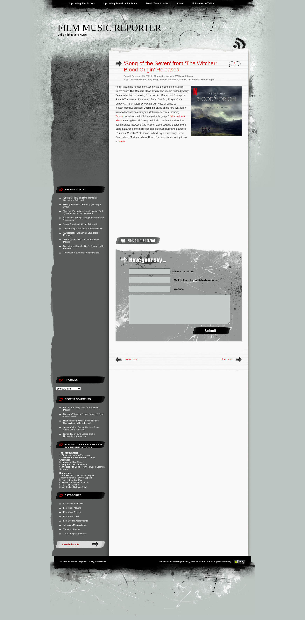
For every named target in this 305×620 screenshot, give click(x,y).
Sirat (64, 480)
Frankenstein (68, 475)
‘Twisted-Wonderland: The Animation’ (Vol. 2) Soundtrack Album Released (83, 212)
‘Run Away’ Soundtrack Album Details (81, 253)
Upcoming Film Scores (82, 3)
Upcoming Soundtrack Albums (120, 3)
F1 (63, 485)
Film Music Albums (72, 508)
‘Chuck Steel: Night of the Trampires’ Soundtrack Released (80, 199)
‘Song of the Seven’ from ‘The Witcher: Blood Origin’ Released (170, 66)
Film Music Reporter (109, 28)
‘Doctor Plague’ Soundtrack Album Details (83, 228)
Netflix (183, 79)
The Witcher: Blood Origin (200, 79)
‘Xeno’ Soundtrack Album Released (80, 224)
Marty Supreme (68, 478)
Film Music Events (72, 512)
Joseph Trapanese (169, 79)
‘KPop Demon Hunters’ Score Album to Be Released (81, 421)
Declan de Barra (138, 79)
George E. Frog (182, 561)
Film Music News (71, 516)
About (180, 3)
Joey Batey (152, 79)
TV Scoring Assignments (75, 533)
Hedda (65, 482)
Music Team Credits (157, 3)
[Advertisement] (82, 125)
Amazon (120, 116)
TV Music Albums (71, 529)
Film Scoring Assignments (75, 521)
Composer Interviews (73, 503)
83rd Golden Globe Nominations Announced (79, 435)
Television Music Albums (74, 525)
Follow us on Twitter (203, 3)
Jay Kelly (66, 487)
